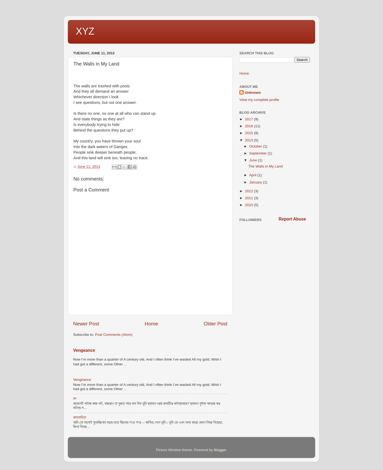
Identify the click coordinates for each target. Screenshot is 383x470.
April (253, 175)
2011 (249, 198)
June (253, 160)
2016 (249, 126)
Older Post (215, 323)
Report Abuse (292, 219)
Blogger (220, 450)
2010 (249, 205)
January (256, 182)
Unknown (253, 93)
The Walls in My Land (265, 166)
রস (74, 398)
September (258, 153)
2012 (249, 191)
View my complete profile (259, 100)
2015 (249, 133)
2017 (249, 119)
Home (151, 323)
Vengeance (84, 350)
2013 (249, 140)
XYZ (85, 31)
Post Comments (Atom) (113, 335)
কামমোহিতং (79, 417)
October (256, 146)
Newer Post (86, 323)
